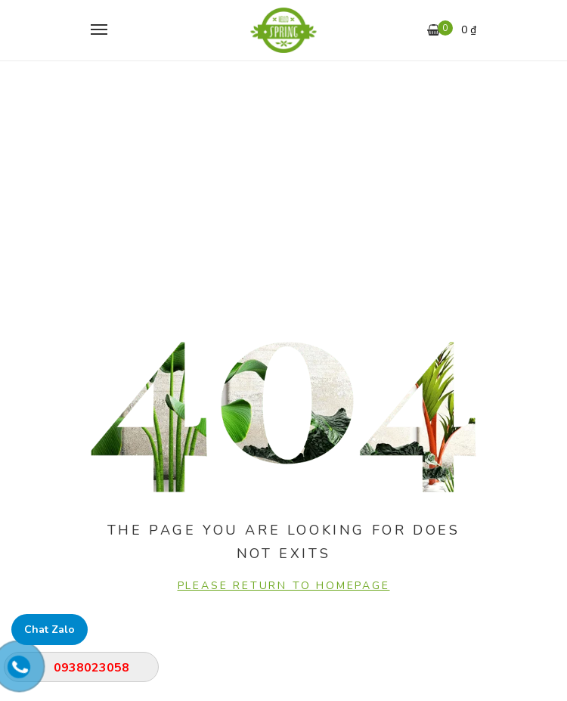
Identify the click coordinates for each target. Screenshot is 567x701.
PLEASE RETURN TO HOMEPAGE (284, 585)
